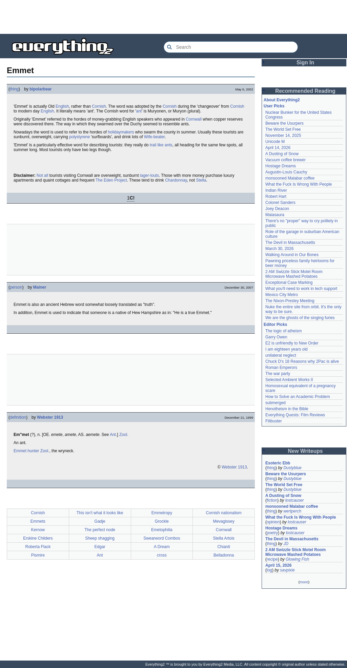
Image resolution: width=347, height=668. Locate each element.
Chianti (223, 546)
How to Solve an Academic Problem (297, 396)
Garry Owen (276, 337)
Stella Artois (223, 538)
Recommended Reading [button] (305, 91)
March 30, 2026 (279, 248)
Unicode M (275, 141)
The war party (277, 373)
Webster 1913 (50, 417)
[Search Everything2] (231, 47)
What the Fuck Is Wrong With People (298, 184)
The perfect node (99, 529)
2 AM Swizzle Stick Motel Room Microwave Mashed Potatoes (294, 274)
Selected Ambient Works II (289, 379)
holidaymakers (121, 132)
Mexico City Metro (281, 294)
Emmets (37, 521)
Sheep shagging (100, 538)
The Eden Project (111, 180)
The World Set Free (283, 129)
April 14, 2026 (277, 147)
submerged (275, 402)
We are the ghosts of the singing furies (300, 317)
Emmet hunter (26, 450)
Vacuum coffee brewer (285, 160)
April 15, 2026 (278, 565)
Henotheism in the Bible (286, 408)
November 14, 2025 (283, 135)
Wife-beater (154, 136)
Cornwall (194, 119)
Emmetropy (161, 512)
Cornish (99, 106)
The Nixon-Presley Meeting (289, 300)
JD (285, 543)
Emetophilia (161, 529)
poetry (272, 532)
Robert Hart (275, 196)
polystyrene (79, 136)
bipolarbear (40, 89)
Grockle (162, 521)
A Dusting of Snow (282, 153)
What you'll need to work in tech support (301, 288)
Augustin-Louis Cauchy (286, 172)
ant (139, 111)
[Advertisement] (173, 17)
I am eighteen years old (286, 349)
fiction (272, 500)
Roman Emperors (281, 367)
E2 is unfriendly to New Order (292, 343)
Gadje (100, 521)
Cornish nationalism (223, 512)
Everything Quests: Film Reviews (295, 415)
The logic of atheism (283, 331)
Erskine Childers (38, 538)
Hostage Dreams (280, 166)
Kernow (38, 529)
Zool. (123, 434)
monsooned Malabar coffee (289, 178)
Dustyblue (292, 467)
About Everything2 (282, 100)
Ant (113, 434)
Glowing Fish (297, 559)
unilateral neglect (280, 355)
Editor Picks (275, 324)
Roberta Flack (38, 546)
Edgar (100, 546)
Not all (42, 175)
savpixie (287, 570)
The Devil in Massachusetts (290, 242)
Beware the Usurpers (284, 123)
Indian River (276, 190)
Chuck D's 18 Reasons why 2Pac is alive (302, 361)
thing (14, 89)
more (304, 582)
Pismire (38, 555)
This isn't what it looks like (100, 512)
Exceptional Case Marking (288, 282)
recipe (272, 559)
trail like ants (161, 145)
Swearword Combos (161, 538)
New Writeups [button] (305, 451)
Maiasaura (274, 214)
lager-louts (149, 175)
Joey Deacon (277, 208)
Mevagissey (223, 521)
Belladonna (223, 555)
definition (18, 417)
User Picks (274, 106)
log (269, 570)
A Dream (162, 546)
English (62, 106)
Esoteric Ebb (277, 463)
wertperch (292, 511)
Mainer (39, 287)
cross (162, 555)
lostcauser (294, 500)
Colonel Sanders (280, 202)
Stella (201, 180)
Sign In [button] (305, 62)
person (16, 287)
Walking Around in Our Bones (292, 254)
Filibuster (273, 421)
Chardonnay (176, 180)
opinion (273, 522)
